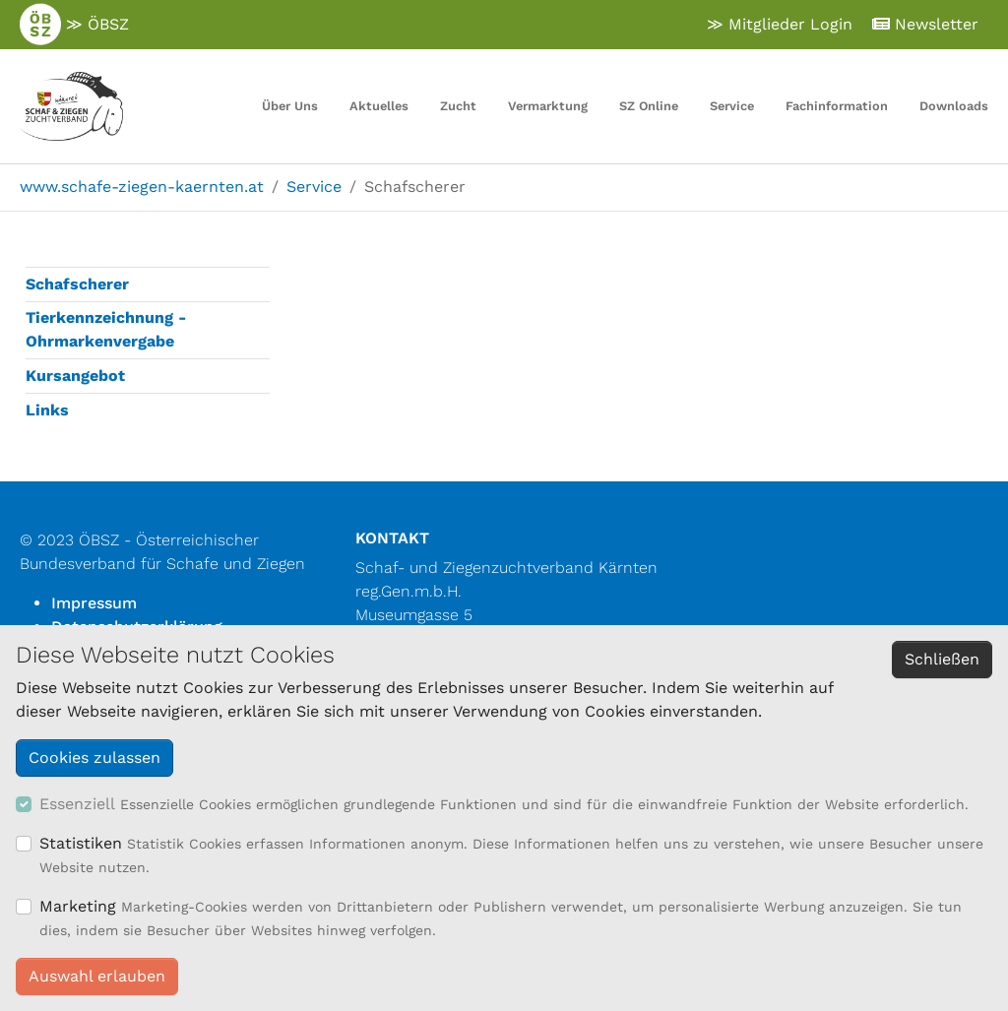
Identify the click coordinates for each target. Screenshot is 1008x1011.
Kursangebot (75, 375)
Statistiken (80, 843)
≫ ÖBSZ (74, 24)
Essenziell (77, 803)
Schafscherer (77, 284)
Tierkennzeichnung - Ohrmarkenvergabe (106, 329)
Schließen (942, 659)
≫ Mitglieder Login (779, 24)
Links (47, 410)
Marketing (77, 906)
